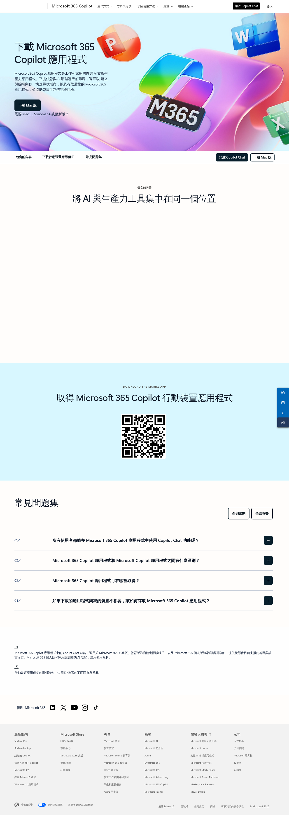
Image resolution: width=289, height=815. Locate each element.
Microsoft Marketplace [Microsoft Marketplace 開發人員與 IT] (203, 770)
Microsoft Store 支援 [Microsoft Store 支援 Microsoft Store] (72, 755)
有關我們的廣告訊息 (232, 806)
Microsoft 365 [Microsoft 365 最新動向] (22, 770)
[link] (23, 159)
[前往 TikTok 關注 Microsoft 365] (95, 707)
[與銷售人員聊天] (282, 393)
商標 (212, 806)
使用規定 (199, 806)
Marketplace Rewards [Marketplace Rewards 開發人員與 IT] (202, 784)
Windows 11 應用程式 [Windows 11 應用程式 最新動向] (26, 784)
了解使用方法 (146, 6)
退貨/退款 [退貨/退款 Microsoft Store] (66, 762)
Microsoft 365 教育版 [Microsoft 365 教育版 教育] (115, 762)
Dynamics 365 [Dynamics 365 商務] (152, 762)
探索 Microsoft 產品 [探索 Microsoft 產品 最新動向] (25, 777)
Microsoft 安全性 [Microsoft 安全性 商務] (153, 748)
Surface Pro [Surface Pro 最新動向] (20, 741)
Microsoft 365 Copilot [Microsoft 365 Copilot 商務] (156, 784)
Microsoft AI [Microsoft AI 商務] (151, 741)
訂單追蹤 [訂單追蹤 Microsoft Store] (65, 770)
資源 (166, 6)
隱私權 (184, 806)
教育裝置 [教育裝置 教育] (109, 748)
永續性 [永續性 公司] (237, 770)
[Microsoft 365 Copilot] (71, 6)
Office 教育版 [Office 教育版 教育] (111, 770)
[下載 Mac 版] (27, 105)
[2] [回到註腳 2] (16, 666)
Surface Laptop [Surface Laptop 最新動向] (22, 748)
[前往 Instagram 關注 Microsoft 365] (85, 707)
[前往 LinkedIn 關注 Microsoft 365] (52, 707)
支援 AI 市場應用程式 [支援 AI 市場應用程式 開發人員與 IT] (202, 755)
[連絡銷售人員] (282, 402)
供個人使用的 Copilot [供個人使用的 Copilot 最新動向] (26, 762)
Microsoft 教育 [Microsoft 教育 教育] (112, 741)
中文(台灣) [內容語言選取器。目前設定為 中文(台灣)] (27, 804)
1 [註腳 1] (100, 77)
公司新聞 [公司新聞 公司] (239, 748)
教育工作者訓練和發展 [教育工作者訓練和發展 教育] (116, 777)
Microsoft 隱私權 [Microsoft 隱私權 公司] (243, 755)
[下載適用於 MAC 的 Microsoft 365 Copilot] (262, 157)
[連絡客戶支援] (282, 422)
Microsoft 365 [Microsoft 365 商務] (152, 770)
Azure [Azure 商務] (147, 755)
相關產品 (184, 6)
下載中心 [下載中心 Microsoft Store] (65, 748)
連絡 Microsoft (166, 806)
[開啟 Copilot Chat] (232, 157)
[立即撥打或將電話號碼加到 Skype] (282, 412)
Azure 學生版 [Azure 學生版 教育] (111, 791)
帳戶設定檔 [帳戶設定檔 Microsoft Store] (67, 741)
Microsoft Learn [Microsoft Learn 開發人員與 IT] (199, 748)
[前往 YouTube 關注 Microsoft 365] (74, 707)
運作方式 (103, 6)
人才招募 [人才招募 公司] (239, 741)
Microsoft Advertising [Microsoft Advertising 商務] (156, 777)
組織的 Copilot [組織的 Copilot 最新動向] (22, 755)
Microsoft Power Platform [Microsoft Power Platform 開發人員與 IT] (204, 777)
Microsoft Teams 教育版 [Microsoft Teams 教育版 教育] (117, 755)
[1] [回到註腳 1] (16, 646)
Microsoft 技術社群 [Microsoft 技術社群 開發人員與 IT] (201, 762)
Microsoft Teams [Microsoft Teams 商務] (153, 791)
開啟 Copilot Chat (246, 6)
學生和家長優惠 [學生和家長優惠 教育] (112, 784)
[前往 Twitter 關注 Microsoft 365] (63, 707)
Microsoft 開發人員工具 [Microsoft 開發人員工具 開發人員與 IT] (204, 741)
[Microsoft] (29, 6)
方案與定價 (124, 6)
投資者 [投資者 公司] (237, 762)
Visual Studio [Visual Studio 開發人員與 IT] (198, 791)
